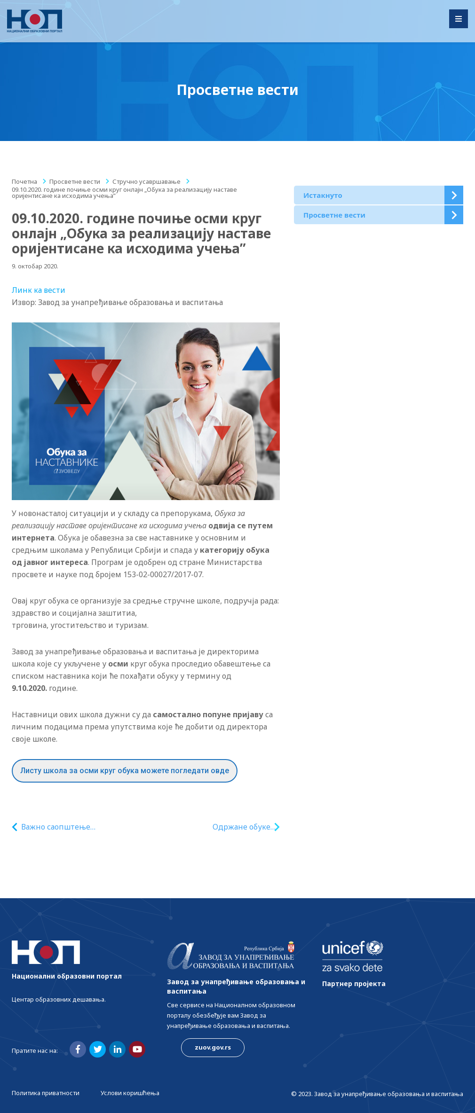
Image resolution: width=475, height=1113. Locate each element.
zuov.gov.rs (213, 1047)
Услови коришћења (130, 1093)
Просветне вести (74, 181)
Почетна (24, 181)
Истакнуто (322, 195)
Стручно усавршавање (146, 181)
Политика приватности (45, 1093)
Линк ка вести (38, 290)
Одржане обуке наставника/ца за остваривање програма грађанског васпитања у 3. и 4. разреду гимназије (231, 827)
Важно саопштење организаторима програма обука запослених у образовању (82, 827)
